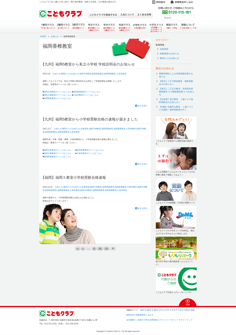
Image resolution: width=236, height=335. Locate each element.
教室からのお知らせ (70, 74)
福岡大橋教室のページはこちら (57, 95)
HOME (43, 36)
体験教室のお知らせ (169, 53)
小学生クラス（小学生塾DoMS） (140, 27)
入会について (127, 14)
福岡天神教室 (85, 74)
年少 (162, 310)
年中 (168, 310)
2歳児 (149, 310)
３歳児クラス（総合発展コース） (78, 27)
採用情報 (153, 320)
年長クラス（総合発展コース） (124, 27)
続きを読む (143, 106)
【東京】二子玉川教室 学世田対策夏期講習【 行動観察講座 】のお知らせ (176, 91)
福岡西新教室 (98, 74)
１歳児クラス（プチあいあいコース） (47, 27)
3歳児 (155, 310)
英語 (187, 310)
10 (100, 248)
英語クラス (172, 27)
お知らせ (55, 36)
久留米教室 (121, 74)
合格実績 (84, 129)
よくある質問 (144, 14)
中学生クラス (156, 27)
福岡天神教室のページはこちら (57, 92)
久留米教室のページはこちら (86, 95)
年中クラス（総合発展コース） (109, 27)
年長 (174, 310)
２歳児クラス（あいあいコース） (63, 27)
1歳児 (142, 310)
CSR (146, 320)
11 (106, 248)
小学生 (180, 310)
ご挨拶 (139, 320)
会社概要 (130, 320)
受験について (188, 27)
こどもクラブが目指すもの (103, 14)
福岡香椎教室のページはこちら (87, 92)
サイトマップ (186, 320)
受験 (193, 310)
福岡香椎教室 (110, 74)
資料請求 (130, 315)
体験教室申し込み (144, 315)
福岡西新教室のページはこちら (57, 98)
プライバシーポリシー (169, 320)
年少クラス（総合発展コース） (93, 27)
